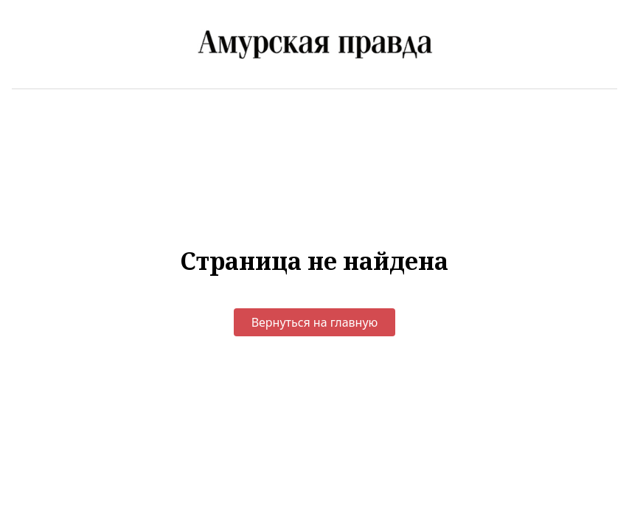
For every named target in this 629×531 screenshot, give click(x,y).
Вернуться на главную (314, 322)
